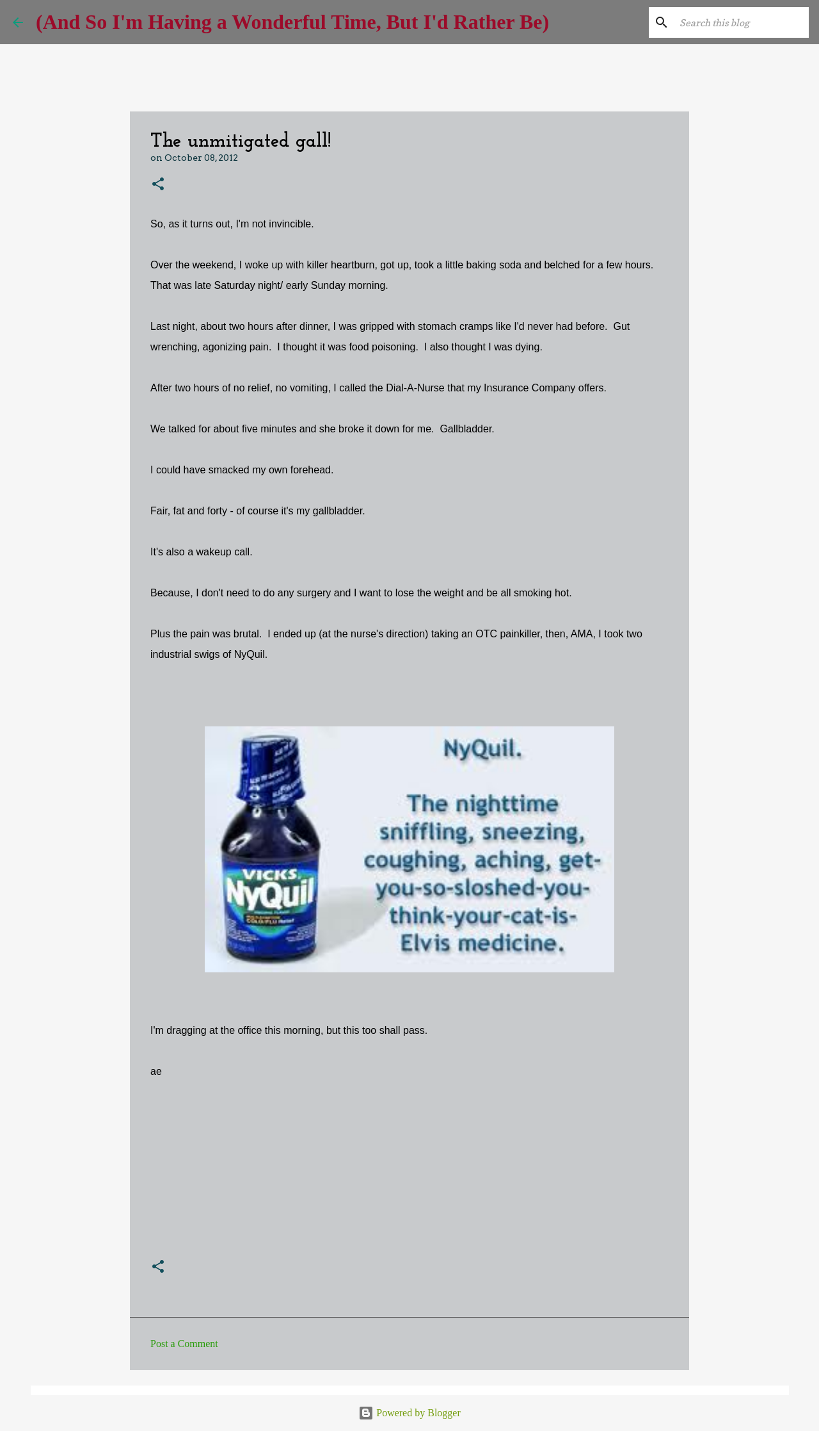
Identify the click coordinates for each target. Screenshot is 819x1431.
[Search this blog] (741, 22)
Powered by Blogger (409, 1412)
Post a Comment (184, 1343)
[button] (158, 184)
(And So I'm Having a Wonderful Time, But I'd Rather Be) (292, 21)
